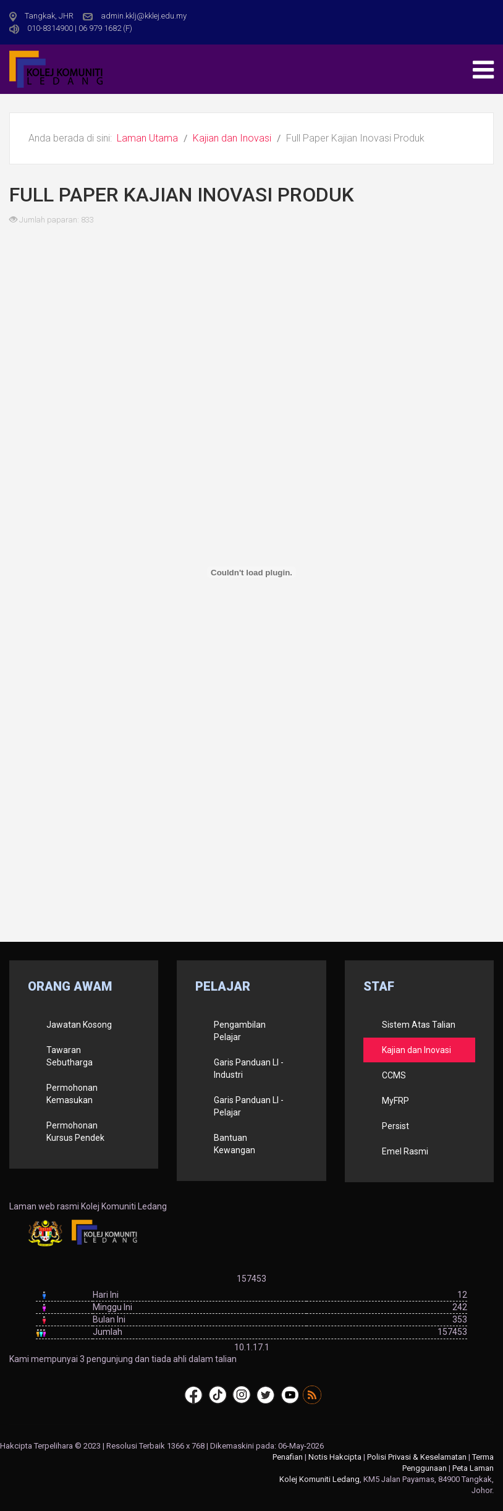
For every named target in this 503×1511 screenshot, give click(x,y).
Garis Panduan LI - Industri (249, 1068)
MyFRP (395, 1101)
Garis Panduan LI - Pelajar (249, 1106)
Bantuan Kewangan (234, 1144)
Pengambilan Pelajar (240, 1031)
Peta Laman (473, 1468)
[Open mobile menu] (483, 69)
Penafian (288, 1457)
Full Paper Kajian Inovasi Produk (181, 194)
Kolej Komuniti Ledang (319, 1479)
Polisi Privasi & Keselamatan (417, 1457)
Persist (395, 1126)
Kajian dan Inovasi (416, 1050)
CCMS (394, 1075)
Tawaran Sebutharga (69, 1056)
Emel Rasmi (405, 1151)
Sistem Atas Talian (418, 1025)
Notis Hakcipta (334, 1457)
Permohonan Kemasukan (72, 1094)
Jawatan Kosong (79, 1025)
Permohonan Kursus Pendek (75, 1131)
